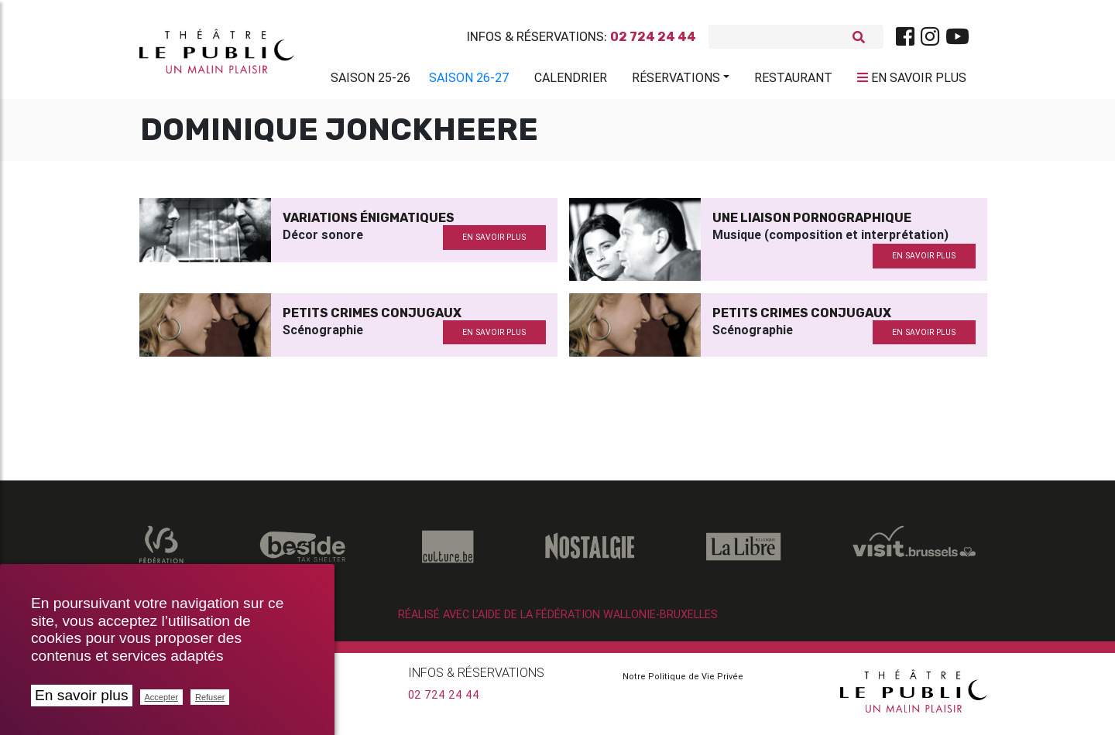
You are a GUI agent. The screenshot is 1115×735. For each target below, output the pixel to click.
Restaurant (793, 80)
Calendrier (570, 80)
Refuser (210, 697)
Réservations (676, 80)
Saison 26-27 (469, 80)
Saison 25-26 (370, 80)
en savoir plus (494, 243)
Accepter (161, 697)
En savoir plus (82, 695)
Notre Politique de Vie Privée (683, 682)
